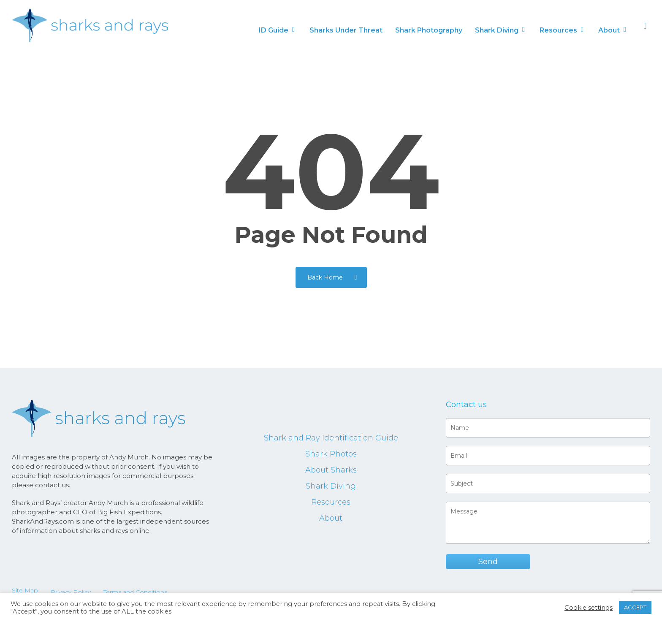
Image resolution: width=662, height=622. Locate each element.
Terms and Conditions (135, 592)
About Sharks (331, 470)
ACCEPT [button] (635, 607)
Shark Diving (331, 486)
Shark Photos (331, 454)
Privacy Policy (71, 592)
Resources (330, 502)
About (330, 518)
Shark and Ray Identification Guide (331, 438)
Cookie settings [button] (588, 607)
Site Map (25, 590)
